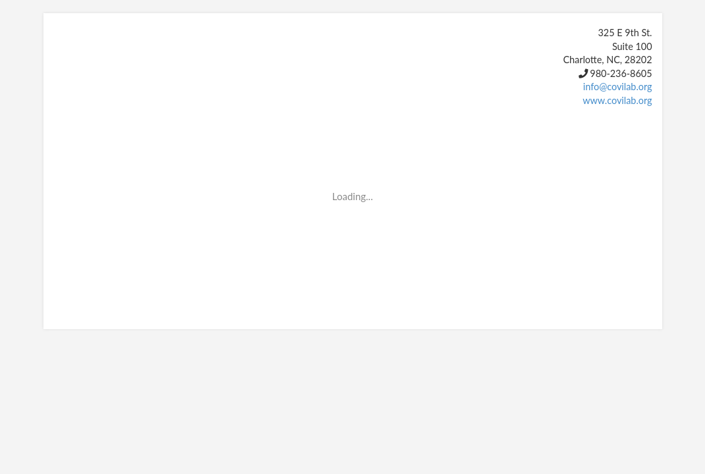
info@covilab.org (617, 86)
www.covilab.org (617, 100)
